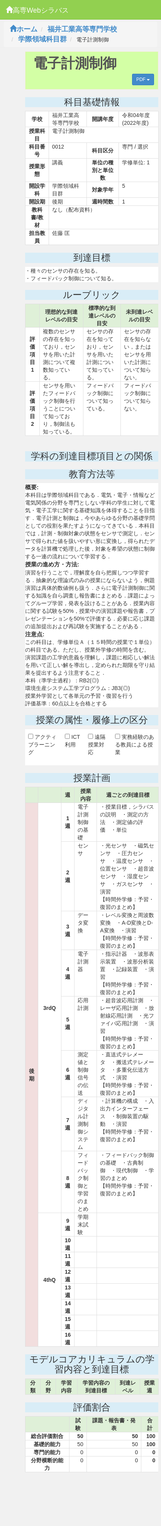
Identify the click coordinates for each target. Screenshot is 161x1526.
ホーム (23, 29)
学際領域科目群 (42, 39)
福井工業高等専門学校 (82, 29)
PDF (143, 79)
